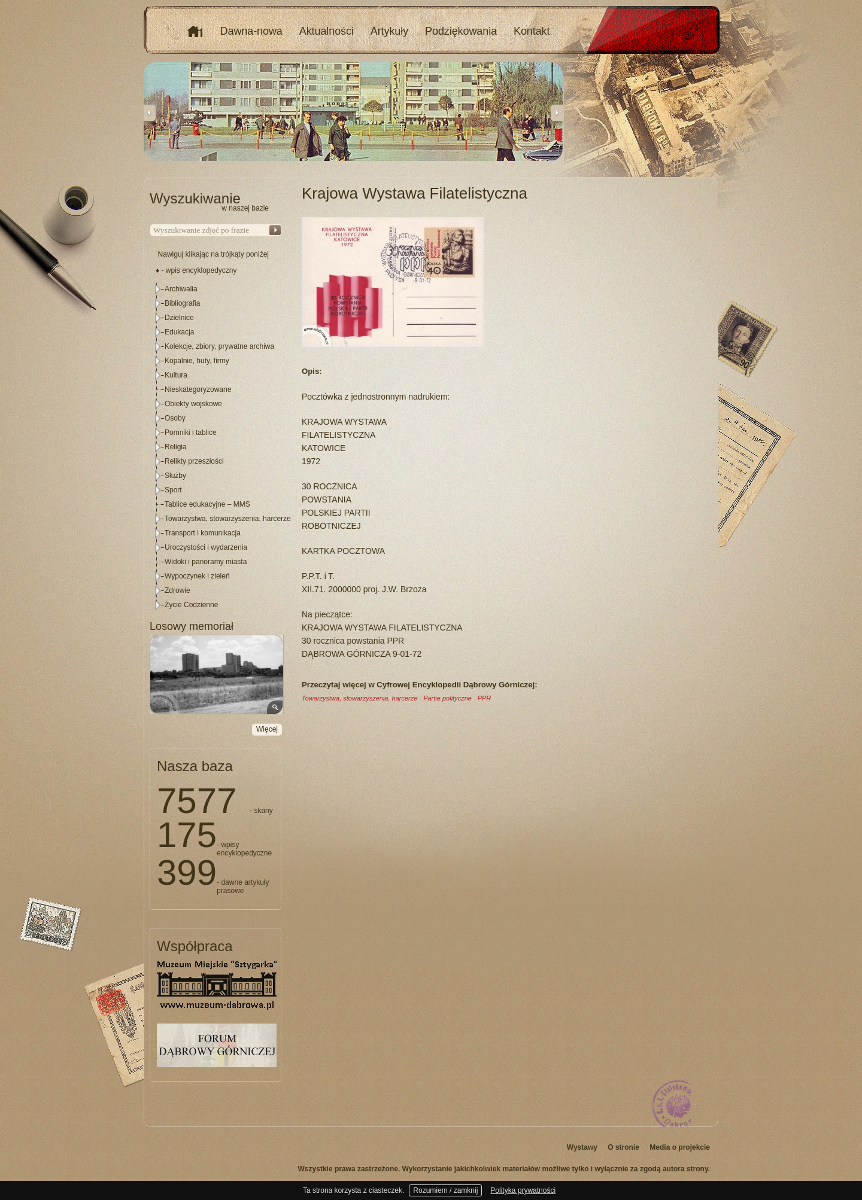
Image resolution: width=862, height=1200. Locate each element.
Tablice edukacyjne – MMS (207, 504)
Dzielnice (179, 317)
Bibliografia (182, 303)
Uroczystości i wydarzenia (206, 547)
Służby (175, 475)
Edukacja (179, 332)
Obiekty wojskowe (193, 404)
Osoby (175, 418)
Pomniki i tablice (191, 432)
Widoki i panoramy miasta (206, 562)
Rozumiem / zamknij (445, 1190)
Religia (176, 447)
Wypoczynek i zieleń (197, 576)
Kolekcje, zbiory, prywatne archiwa (219, 346)
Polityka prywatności (523, 1190)
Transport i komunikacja (203, 533)
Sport (173, 490)
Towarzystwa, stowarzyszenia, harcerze (228, 518)
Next (557, 112)
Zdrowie (177, 590)
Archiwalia (181, 289)
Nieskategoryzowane (198, 389)
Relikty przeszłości (194, 461)
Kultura (176, 375)
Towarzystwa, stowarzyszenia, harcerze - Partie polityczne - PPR (396, 698)
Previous (150, 112)
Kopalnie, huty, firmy (197, 361)
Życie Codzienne (191, 605)
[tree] (216, 447)
